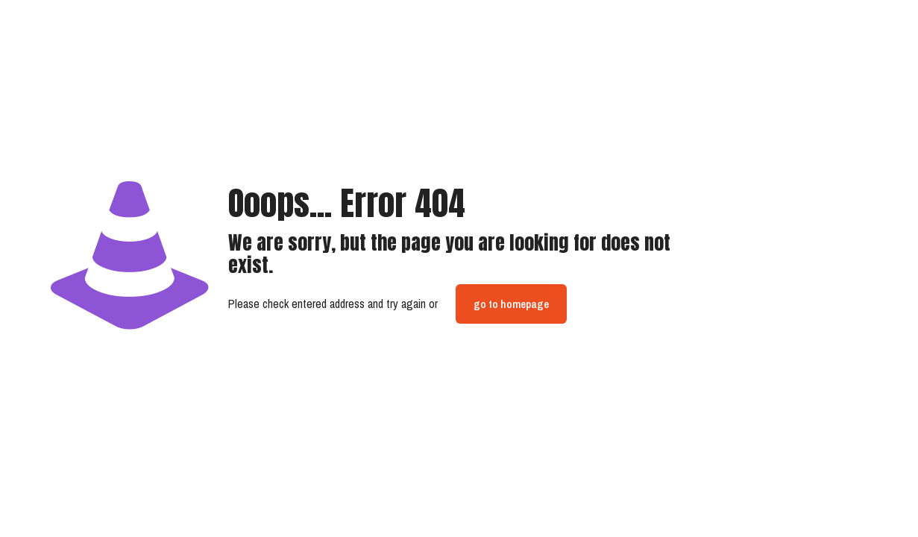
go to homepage (511, 304)
